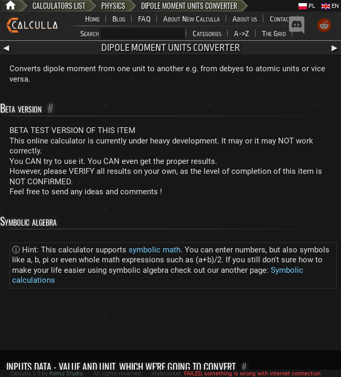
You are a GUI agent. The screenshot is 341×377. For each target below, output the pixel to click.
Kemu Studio (66, 373)
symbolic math (154, 249)
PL (307, 6)
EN (330, 6)
